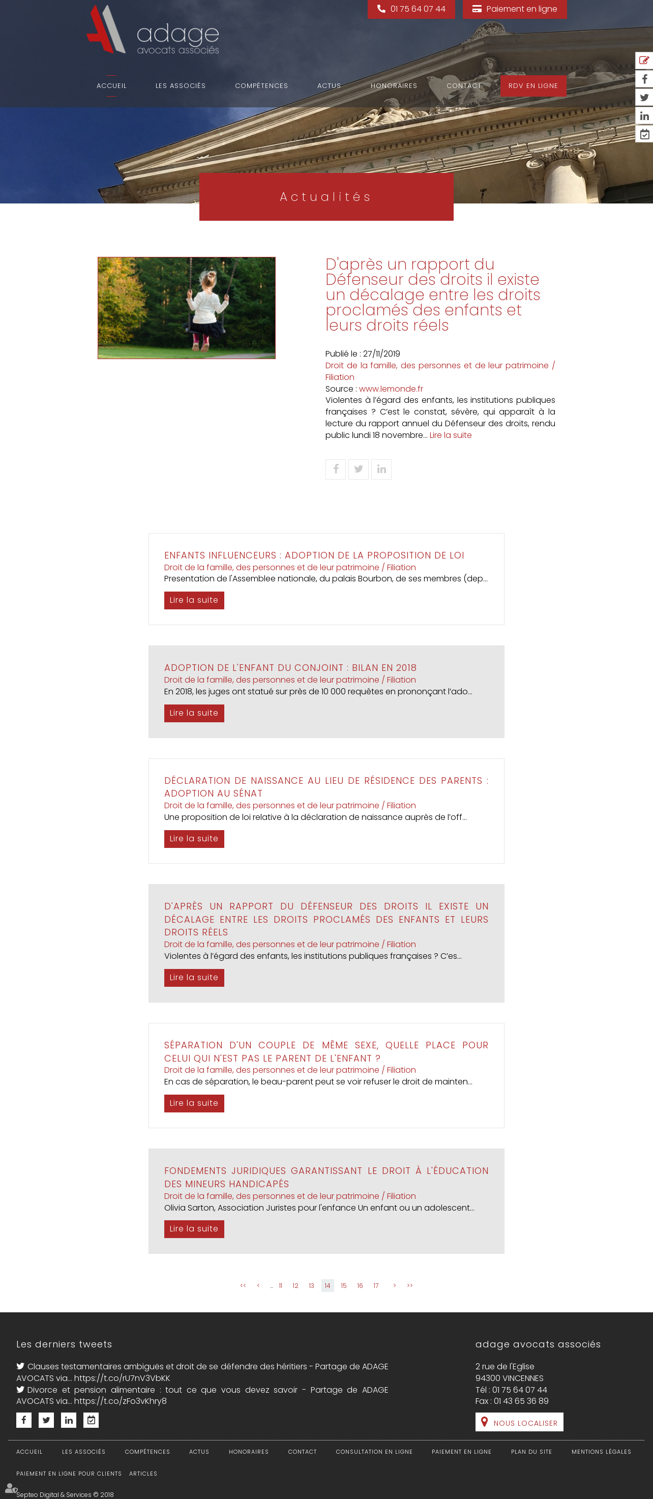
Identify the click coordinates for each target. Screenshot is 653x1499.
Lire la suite (451, 435)
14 (328, 1285)
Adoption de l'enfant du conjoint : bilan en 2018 (290, 667)
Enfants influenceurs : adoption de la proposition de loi (314, 555)
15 (344, 1285)
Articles (143, 1473)
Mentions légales (602, 1452)
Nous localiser (526, 1423)
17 (376, 1285)
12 (296, 1285)
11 (280, 1285)
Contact (464, 86)
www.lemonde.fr (391, 389)
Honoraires (394, 86)
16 (360, 1285)
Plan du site (531, 1452)
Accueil (112, 86)
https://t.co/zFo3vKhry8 (120, 1401)
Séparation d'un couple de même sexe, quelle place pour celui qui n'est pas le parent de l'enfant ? (326, 1052)
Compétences (261, 86)
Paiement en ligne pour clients (69, 1473)
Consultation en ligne (374, 1452)
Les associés (181, 86)
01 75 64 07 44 (418, 9)
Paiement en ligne (522, 9)
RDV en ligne (533, 86)
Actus (329, 86)
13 (311, 1285)
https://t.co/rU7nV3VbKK (122, 1378)
